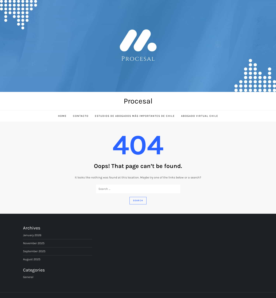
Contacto (81, 116)
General (28, 277)
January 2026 (32, 235)
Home (62, 116)
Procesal (138, 101)
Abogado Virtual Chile (199, 116)
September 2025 (34, 251)
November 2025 (34, 243)
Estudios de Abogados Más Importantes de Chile (135, 116)
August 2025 (31, 259)
